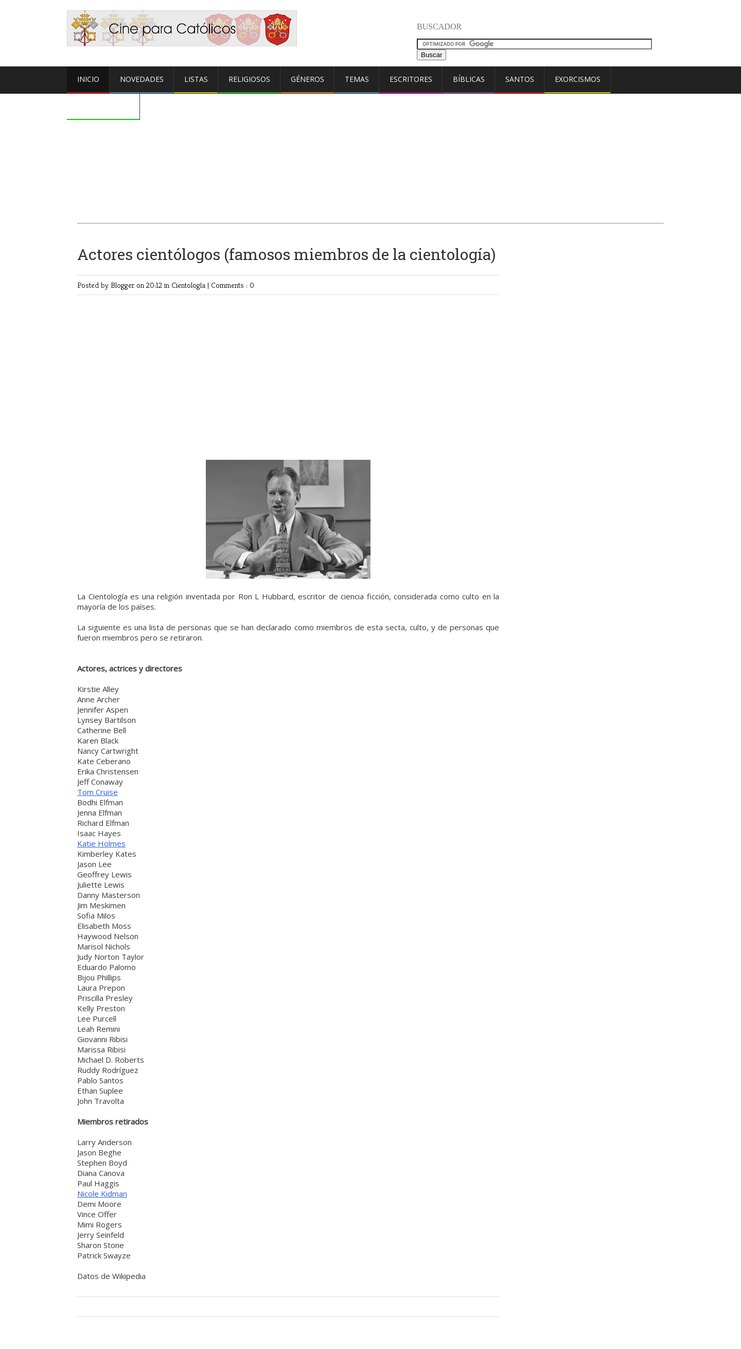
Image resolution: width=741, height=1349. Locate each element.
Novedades (142, 79)
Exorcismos (578, 79)
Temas (357, 79)
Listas (196, 79)
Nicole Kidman (102, 1193)
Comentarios (103, 106)
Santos (519, 79)
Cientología (189, 285)
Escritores (411, 79)
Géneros (307, 79)
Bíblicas (469, 79)
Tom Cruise (97, 792)
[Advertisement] (370, 132)
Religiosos (249, 79)
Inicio (88, 79)
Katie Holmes (101, 843)
